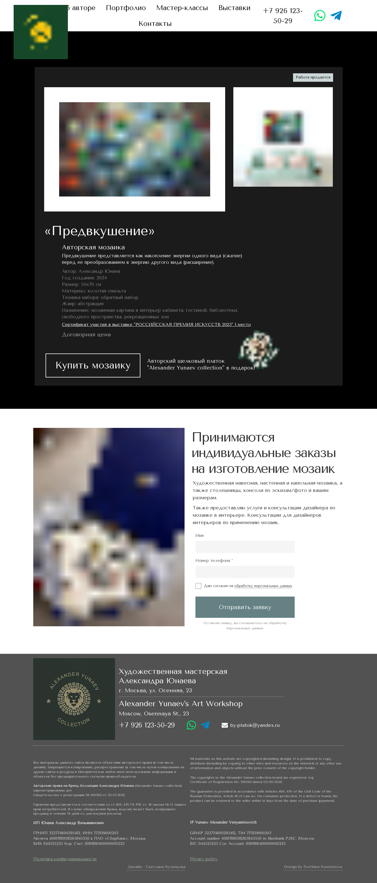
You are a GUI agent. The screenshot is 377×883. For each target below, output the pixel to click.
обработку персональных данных (263, 586)
